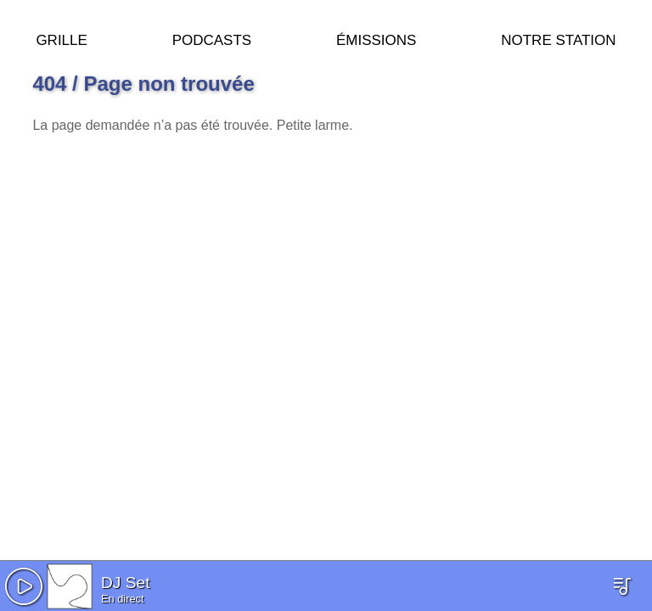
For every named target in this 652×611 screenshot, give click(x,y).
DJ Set (125, 582)
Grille (61, 37)
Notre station (558, 37)
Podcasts (212, 37)
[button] (23, 586)
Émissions (376, 37)
